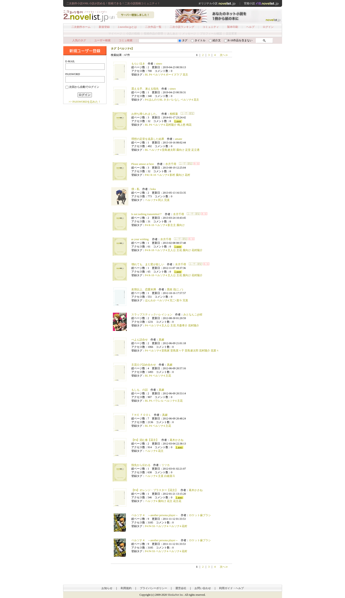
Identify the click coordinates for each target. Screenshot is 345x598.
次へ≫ (224, 55)
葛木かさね (176, 440)
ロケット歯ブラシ (200, 515)
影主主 (172, 225)
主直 (160, 476)
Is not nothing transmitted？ (146, 214)
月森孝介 (181, 325)
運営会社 (180, 588)
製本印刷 (232, 27)
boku (153, 189)
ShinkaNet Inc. (176, 594)
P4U (147, 175)
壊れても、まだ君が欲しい (147, 264)
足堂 (188, 149)
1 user (178, 121)
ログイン (268, 27)
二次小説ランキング (182, 27)
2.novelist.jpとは (127, 27)
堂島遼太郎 (169, 149)
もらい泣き (138, 63)
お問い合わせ (203, 588)
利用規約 (126, 588)
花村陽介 (171, 124)
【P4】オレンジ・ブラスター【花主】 (154, 490)
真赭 (161, 339)
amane (178, 138)
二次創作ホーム (81, 27)
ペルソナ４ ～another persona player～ (154, 515)
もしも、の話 (139, 389)
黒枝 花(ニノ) (175, 289)
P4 (150, 74)
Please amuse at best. (142, 164)
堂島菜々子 (177, 350)
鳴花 (189, 124)
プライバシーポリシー (153, 588)
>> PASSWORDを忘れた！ (85, 101)
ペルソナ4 (159, 74)
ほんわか (150, 300)
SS (153, 526)
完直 (167, 200)
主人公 (172, 250)
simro (159, 63)
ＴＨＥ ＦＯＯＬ (141, 414)
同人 (160, 200)
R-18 (153, 175)
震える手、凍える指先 (145, 88)
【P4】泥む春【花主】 (145, 440)
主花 (179, 250)
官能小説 (261, 3)
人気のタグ (79, 40)
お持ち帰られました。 (145, 113)
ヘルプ (250, 27)
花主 (185, 74)
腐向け (180, 149)
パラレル (158, 400)
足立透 (195, 149)
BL (146, 74)
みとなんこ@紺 (192, 314)
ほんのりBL (155, 99)
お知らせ (106, 588)
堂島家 (165, 350)
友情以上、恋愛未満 (143, 289)
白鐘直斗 (169, 476)
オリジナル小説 (217, 3)
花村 (187, 175)
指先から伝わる (140, 465)
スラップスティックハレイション (151, 314)
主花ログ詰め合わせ (143, 364)
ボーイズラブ (174, 74)
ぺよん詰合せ (139, 339)
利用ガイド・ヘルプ (231, 588)
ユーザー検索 (102, 40)
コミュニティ (210, 27)
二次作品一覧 (153, 27)
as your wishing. (140, 239)
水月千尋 (170, 164)
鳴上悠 (181, 124)
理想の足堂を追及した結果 (147, 138)
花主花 (177, 501)
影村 (172, 175)
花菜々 (215, 350)
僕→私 (135, 189)
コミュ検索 (125, 40)
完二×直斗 (176, 300)
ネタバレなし (171, 99)
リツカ (165, 465)
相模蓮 (174, 113)
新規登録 (104, 27)
